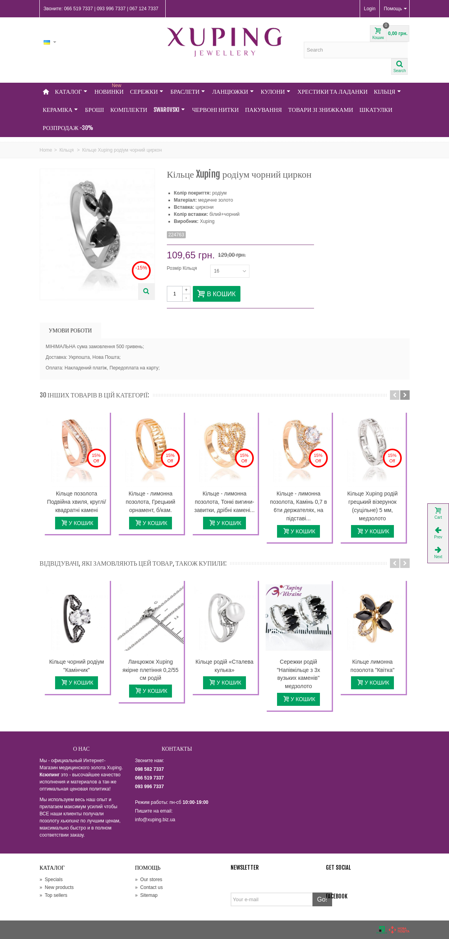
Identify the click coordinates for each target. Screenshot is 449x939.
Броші (94, 109)
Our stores (148, 879)
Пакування (263, 109)
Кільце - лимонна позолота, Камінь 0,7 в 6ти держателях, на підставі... (298, 505)
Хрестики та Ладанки (332, 91)
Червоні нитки (215, 109)
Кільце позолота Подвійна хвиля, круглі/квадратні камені (76, 501)
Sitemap (146, 895)
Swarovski (169, 109)
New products (57, 887)
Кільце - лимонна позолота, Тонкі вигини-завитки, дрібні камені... (224, 501)
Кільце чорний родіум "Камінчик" (76, 666)
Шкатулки (375, 109)
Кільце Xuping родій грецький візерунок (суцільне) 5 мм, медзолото (372, 505)
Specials (51, 879)
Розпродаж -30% (68, 128)
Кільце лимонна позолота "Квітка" (373, 666)
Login (369, 8)
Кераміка (60, 109)
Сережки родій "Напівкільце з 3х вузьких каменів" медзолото (298, 674)
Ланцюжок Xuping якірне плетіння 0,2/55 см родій (150, 670)
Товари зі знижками (320, 109)
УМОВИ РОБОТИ (70, 330)
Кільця (387, 91)
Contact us (149, 887)
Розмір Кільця (182, 268)
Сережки (146, 91)
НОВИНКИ (109, 89)
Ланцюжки (232, 91)
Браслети (187, 91)
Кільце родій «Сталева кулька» (224, 666)
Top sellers (53, 895)
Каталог (71, 91)
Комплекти (128, 109)
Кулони (275, 91)
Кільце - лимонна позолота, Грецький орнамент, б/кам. (151, 501)
